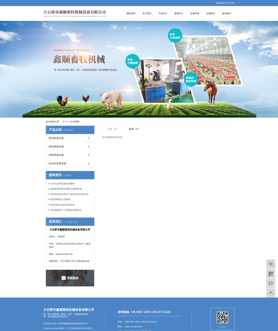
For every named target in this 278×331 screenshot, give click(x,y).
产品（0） (113, 129)
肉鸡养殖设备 (56, 146)
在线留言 (210, 13)
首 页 (65, 121)
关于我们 (147, 13)
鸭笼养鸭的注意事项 (60, 199)
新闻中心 (178, 13)
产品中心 (162, 13)
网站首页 (131, 13)
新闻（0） (134, 129)
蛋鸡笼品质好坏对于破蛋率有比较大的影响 (71, 194)
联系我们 (226, 13)
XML (233, 3)
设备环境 (194, 13)
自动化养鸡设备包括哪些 (62, 183)
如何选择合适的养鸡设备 (62, 205)
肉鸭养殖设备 (56, 155)
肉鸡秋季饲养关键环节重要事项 (66, 189)
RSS (227, 3)
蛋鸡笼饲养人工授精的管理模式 (66, 210)
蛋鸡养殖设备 (56, 138)
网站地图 (220, 3)
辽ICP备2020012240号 (76, 328)
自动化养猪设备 (57, 163)
